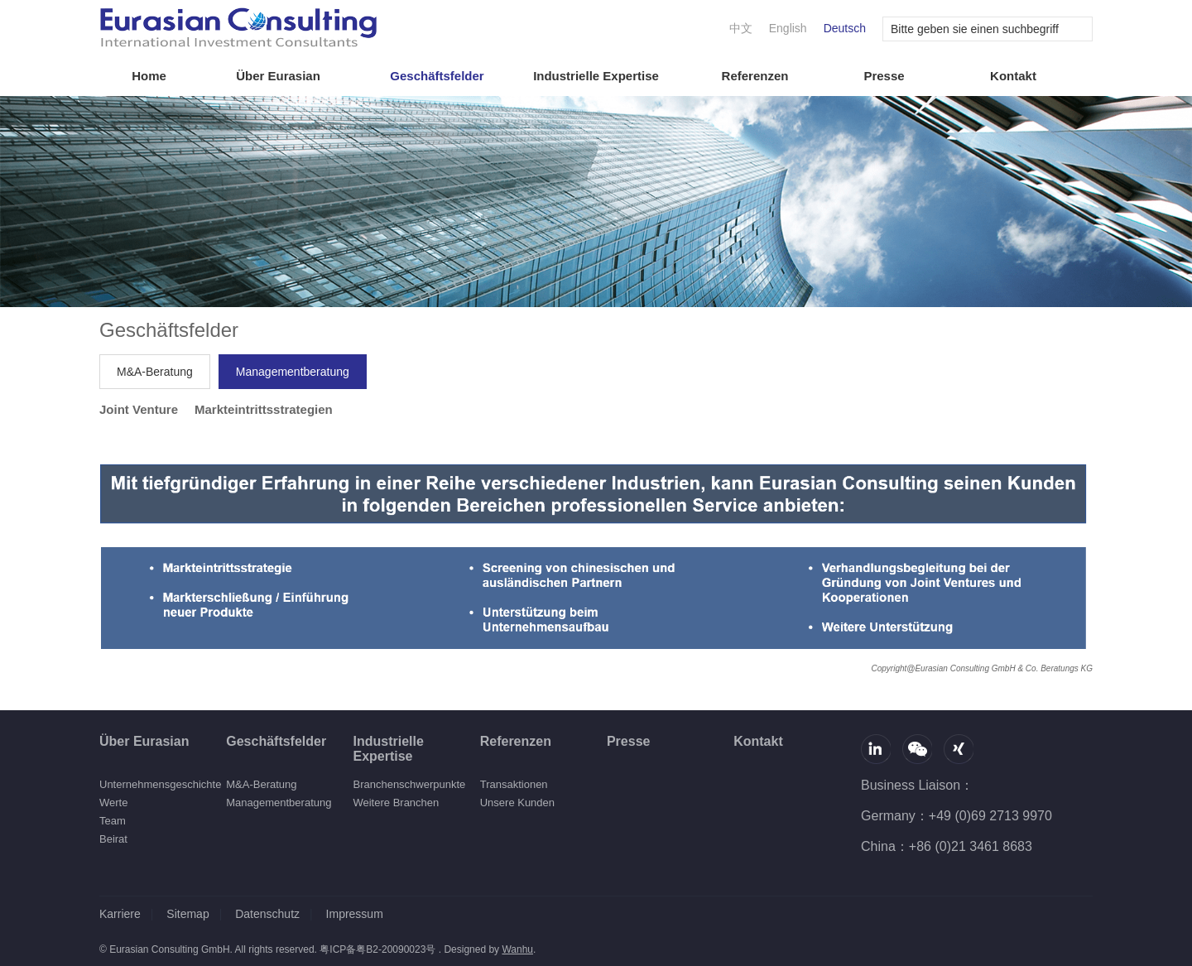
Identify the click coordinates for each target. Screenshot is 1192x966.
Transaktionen (514, 784)
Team (112, 821)
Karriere (120, 913)
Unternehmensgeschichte (160, 784)
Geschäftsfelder (436, 76)
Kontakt (1013, 76)
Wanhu (517, 949)
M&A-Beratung (155, 371)
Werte (113, 802)
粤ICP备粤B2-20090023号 (377, 949)
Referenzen (755, 76)
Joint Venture (138, 409)
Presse (883, 76)
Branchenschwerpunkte (409, 784)
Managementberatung (292, 371)
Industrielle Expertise (596, 76)
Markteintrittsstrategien (264, 409)
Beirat (113, 839)
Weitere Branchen (396, 802)
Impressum (354, 913)
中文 (740, 28)
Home (149, 76)
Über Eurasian (278, 76)
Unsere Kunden (517, 802)
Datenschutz (267, 913)
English (788, 28)
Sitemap (187, 913)
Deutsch (845, 28)
